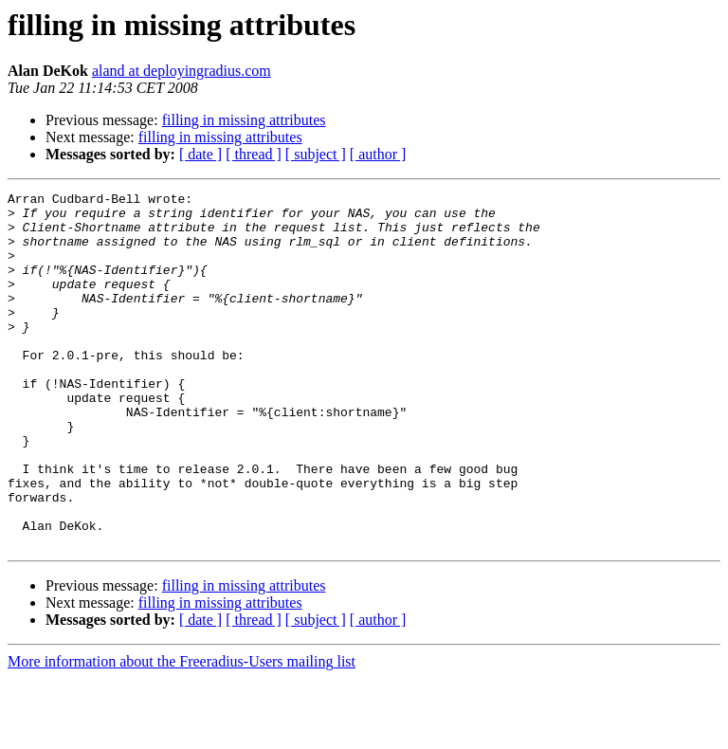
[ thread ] (254, 154)
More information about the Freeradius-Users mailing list (181, 732)
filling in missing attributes (244, 120)
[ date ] (200, 154)
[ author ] (378, 154)
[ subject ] (315, 154)
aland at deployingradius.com (181, 71)
